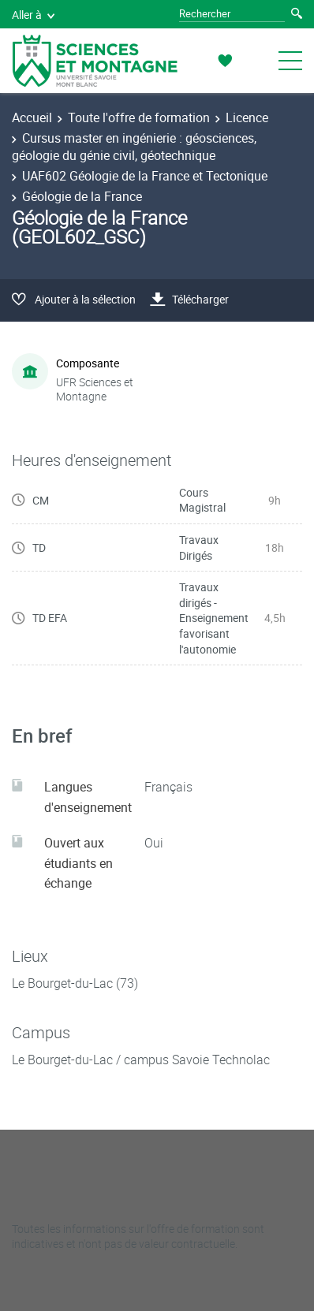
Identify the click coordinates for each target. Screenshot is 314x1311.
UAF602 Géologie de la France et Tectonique (144, 175)
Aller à (33, 14)
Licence (247, 117)
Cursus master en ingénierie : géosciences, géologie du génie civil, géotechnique (134, 146)
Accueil (32, 117)
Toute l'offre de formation (139, 117)
